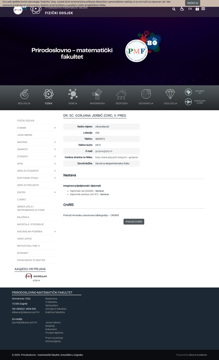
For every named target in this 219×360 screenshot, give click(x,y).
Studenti (22, 156)
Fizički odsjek (25, 120)
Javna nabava (53, 322)
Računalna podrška (29, 231)
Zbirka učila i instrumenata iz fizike (31, 208)
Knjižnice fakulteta (55, 312)
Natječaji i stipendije (30, 224)
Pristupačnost (182, 9)
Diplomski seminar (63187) (84, 194)
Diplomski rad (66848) (82, 191)
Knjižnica (23, 217)
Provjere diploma (54, 332)
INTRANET (22, 253)
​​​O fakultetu (51, 302)
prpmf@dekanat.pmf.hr (24, 322)
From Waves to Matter (31, 260)
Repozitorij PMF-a (28, 245)
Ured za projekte (28, 185)
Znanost (22, 149)
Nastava (22, 142)
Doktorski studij (27, 178)
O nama (21, 127)
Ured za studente (28, 170)
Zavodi (21, 192)
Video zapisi (24, 238)
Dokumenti (51, 329)
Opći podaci (51, 305)
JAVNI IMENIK (24, 135)
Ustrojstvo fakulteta (55, 308)
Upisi (20, 163)
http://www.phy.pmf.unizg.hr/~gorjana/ (116, 157)
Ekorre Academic (198, 355)
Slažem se (192, 3)
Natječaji (50, 326)
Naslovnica (51, 298)
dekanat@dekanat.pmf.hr (26, 312)
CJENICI (21, 199)
